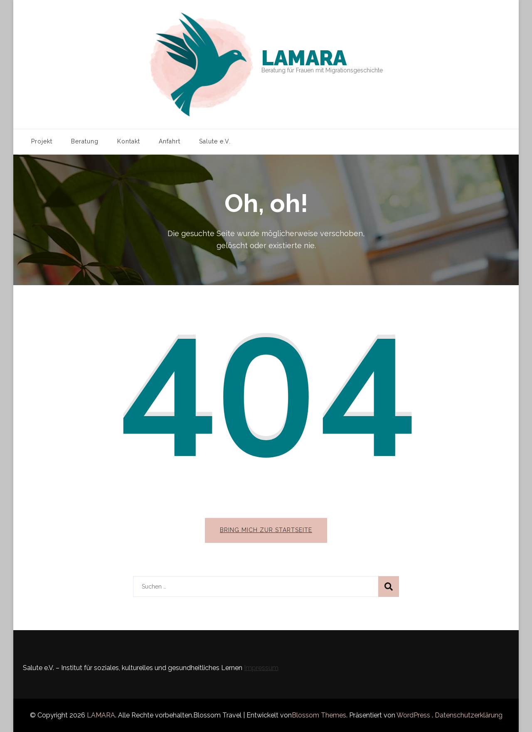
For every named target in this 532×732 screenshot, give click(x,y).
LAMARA (304, 58)
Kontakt (128, 141)
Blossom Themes (319, 715)
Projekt (41, 141)
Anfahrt (169, 141)
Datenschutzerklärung (468, 715)
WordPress (413, 715)
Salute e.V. (215, 141)
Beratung (85, 141)
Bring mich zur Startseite (266, 530)
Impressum (261, 668)
